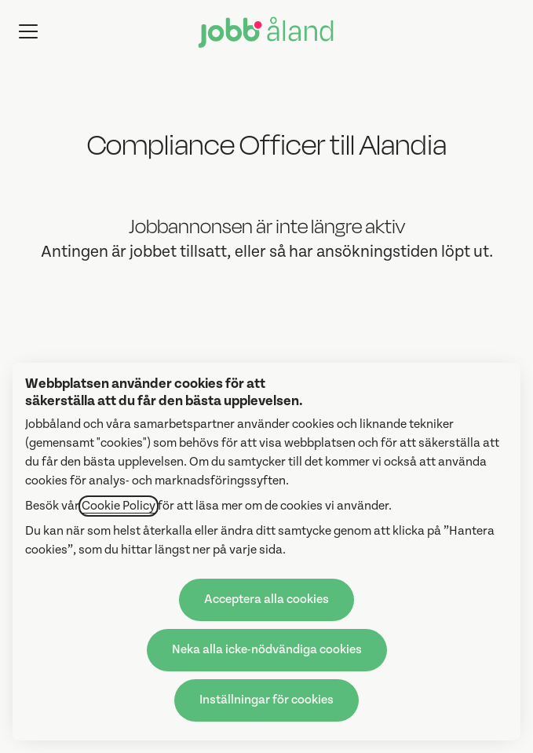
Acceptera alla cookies (266, 599)
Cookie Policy (118, 506)
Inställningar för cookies (266, 700)
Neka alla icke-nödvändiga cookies (267, 649)
